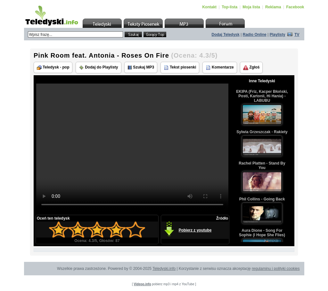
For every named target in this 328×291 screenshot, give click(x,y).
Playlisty (277, 34)
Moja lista (251, 7)
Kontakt (209, 7)
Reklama (273, 7)
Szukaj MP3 (140, 67)
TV (296, 34)
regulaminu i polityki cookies (275, 268)
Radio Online (254, 34)
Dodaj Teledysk (226, 34)
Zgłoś (251, 67)
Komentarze (220, 67)
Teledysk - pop (53, 67)
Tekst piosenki (180, 67)
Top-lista (229, 7)
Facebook (295, 7)
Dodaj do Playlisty (98, 67)
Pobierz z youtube (195, 230)
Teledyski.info (164, 268)
